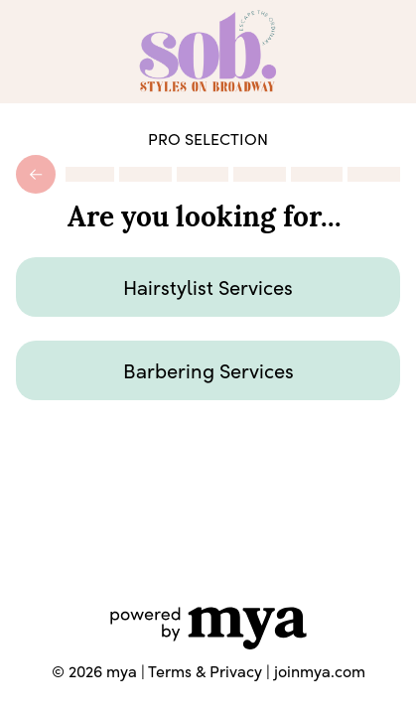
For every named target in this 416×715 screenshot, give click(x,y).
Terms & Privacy (205, 670)
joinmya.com (319, 670)
